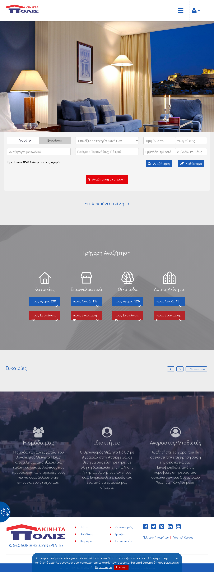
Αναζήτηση (159, 163)
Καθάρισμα (191, 163)
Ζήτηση (85, 527)
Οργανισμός (124, 527)
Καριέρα (86, 541)
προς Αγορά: (44, 302)
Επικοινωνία (123, 541)
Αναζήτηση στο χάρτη (107, 179)
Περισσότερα (103, 567)
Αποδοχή (122, 567)
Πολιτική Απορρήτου (155, 537)
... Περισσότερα (196, 369)
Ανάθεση (86, 534)
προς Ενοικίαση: (44, 316)
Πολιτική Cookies (183, 537)
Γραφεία (121, 534)
